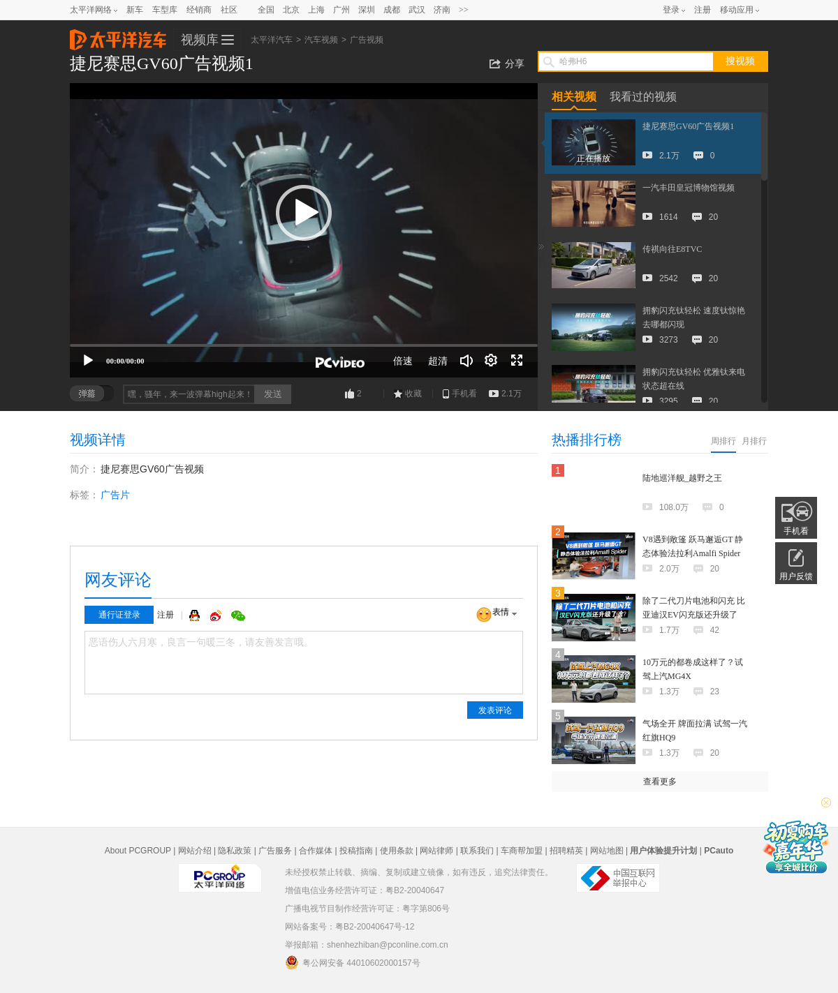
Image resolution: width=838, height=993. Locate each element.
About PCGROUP (138, 851)
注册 (702, 10)
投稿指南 (356, 851)
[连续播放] (492, 361)
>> (464, 10)
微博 (217, 615)
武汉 (417, 10)
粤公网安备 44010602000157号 (352, 962)
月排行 (754, 441)
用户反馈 (796, 576)
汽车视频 (321, 40)
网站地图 (607, 851)
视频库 (200, 40)
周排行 (723, 441)
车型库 (164, 10)
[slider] (304, 345)
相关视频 (574, 97)
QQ (196, 615)
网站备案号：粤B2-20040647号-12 (349, 927)
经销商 (199, 10)
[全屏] (517, 361)
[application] (304, 230)
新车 (134, 10)
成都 (391, 10)
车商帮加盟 (522, 851)
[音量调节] (466, 361)
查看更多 (660, 781)
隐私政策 (234, 851)
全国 (266, 10)
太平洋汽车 (118, 35)
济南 (442, 10)
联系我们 (477, 851)
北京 (291, 10)
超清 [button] (438, 360)
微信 (238, 615)
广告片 (115, 494)
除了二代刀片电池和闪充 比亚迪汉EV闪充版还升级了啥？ (693, 615)
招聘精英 (566, 851)
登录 (671, 10)
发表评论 (495, 710)
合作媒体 (315, 851)
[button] (304, 213)
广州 (341, 10)
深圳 (366, 10)
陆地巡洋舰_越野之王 (682, 478)
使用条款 (396, 851)
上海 (316, 10)
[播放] (88, 361)
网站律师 (436, 851)
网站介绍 (195, 851)
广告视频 (366, 40)
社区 (229, 10)
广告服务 (275, 851)
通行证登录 (119, 615)
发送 (273, 394)
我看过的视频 (643, 97)
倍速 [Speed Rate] (403, 360)
